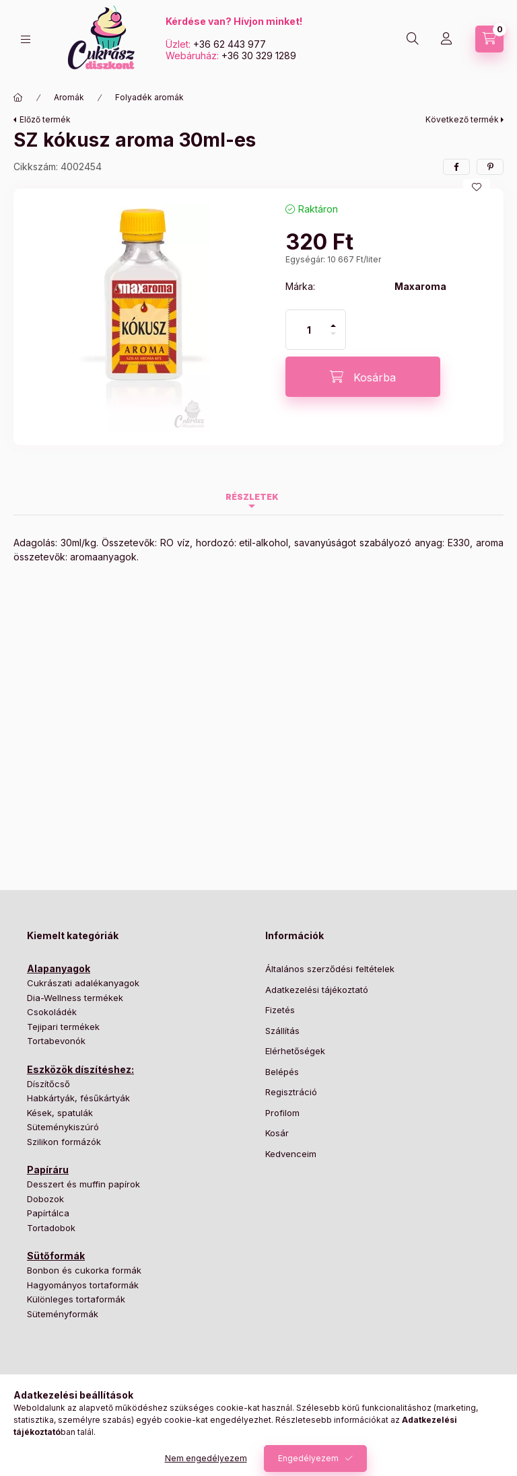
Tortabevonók (56, 1040)
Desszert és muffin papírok (83, 1184)
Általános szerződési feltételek (329, 968)
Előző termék (45, 119)
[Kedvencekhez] (476, 187)
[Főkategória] (18, 97)
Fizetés (280, 1009)
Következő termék (462, 119)
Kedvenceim (290, 1153)
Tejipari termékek (63, 1026)
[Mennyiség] (309, 329)
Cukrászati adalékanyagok (83, 982)
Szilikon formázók (64, 1141)
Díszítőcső (48, 1083)
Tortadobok (51, 1227)
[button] (142, 317)
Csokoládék (52, 1011)
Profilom (282, 1112)
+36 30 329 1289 (258, 55)
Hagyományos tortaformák (83, 1285)
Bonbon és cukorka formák (84, 1270)
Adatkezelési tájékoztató (316, 989)
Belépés (282, 1071)
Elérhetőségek (295, 1050)
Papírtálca (48, 1213)
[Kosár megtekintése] (489, 39)
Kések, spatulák (60, 1112)
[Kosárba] (362, 377)
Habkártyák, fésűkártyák (78, 1098)
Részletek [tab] (252, 497)
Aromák (69, 97)
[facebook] (456, 167)
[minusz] (333, 339)
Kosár (277, 1133)
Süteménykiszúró (63, 1126)
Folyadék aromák (149, 97)
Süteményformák (62, 1313)
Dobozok (45, 1198)
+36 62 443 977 (229, 44)
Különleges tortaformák (76, 1299)
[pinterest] (490, 167)
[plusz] (333, 320)
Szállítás (282, 1030)
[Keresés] (412, 39)
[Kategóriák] (25, 39)
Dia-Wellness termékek (75, 997)
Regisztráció (291, 1091)
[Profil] (446, 39)
